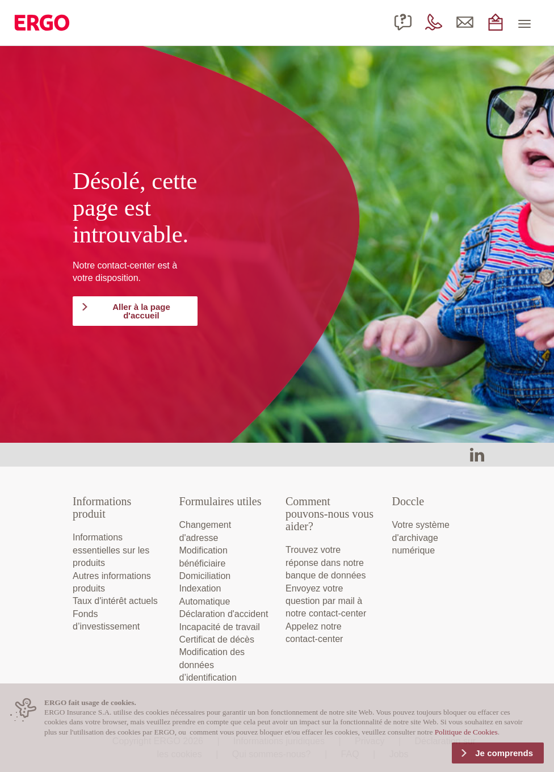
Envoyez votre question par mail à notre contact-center (326, 601)
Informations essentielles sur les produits (111, 550)
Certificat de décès (217, 639)
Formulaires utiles (220, 501)
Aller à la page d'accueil (141, 311)
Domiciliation (205, 576)
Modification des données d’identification (212, 664)
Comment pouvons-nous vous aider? (329, 513)
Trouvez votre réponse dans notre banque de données (326, 562)
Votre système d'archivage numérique (421, 537)
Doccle (408, 501)
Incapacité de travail (219, 627)
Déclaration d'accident (223, 614)
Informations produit (102, 507)
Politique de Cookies (466, 732)
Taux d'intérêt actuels (115, 601)
